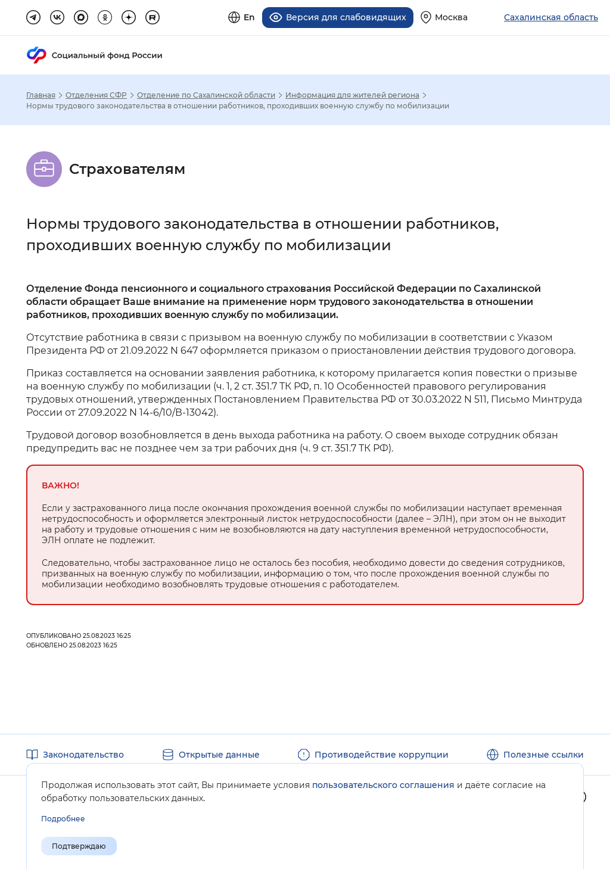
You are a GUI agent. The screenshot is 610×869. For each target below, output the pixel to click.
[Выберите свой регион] (444, 17)
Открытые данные (219, 753)
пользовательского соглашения (383, 785)
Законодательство (83, 753)
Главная (40, 94)
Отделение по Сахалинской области (206, 94)
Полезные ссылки (543, 753)
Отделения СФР (96, 94)
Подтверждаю (79, 846)
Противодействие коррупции (382, 753)
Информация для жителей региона (352, 94)
